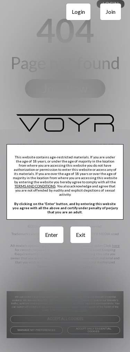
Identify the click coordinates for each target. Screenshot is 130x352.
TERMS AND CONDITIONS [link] (35, 186)
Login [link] (78, 11)
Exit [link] (80, 234)
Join (110, 11)
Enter (51, 234)
